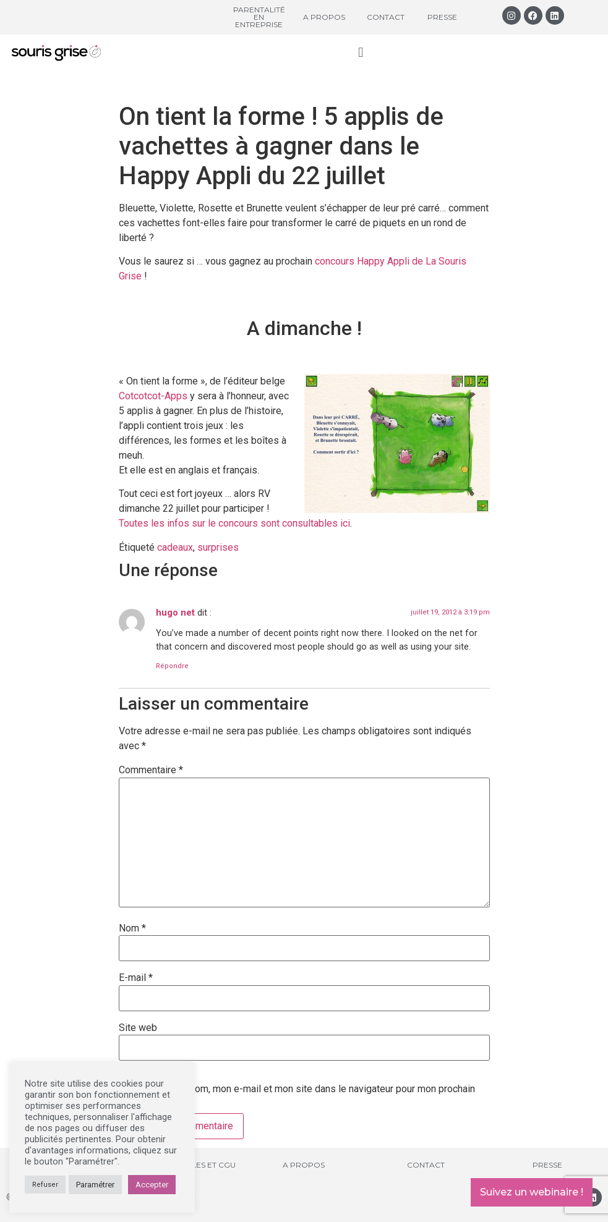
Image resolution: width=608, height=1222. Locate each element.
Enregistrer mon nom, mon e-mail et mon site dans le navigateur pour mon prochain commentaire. (297, 1094)
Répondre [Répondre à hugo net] (172, 666)
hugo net (175, 613)
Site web (138, 1028)
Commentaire (151, 770)
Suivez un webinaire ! (531, 1192)
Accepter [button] (151, 1184)
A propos (324, 17)
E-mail (136, 978)
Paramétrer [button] (95, 1184)
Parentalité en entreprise (259, 17)
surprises (218, 547)
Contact (386, 17)
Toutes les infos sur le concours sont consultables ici (234, 523)
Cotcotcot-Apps (153, 396)
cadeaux (175, 547)
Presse (442, 17)
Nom (132, 928)
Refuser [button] (45, 1185)
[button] (361, 52)
